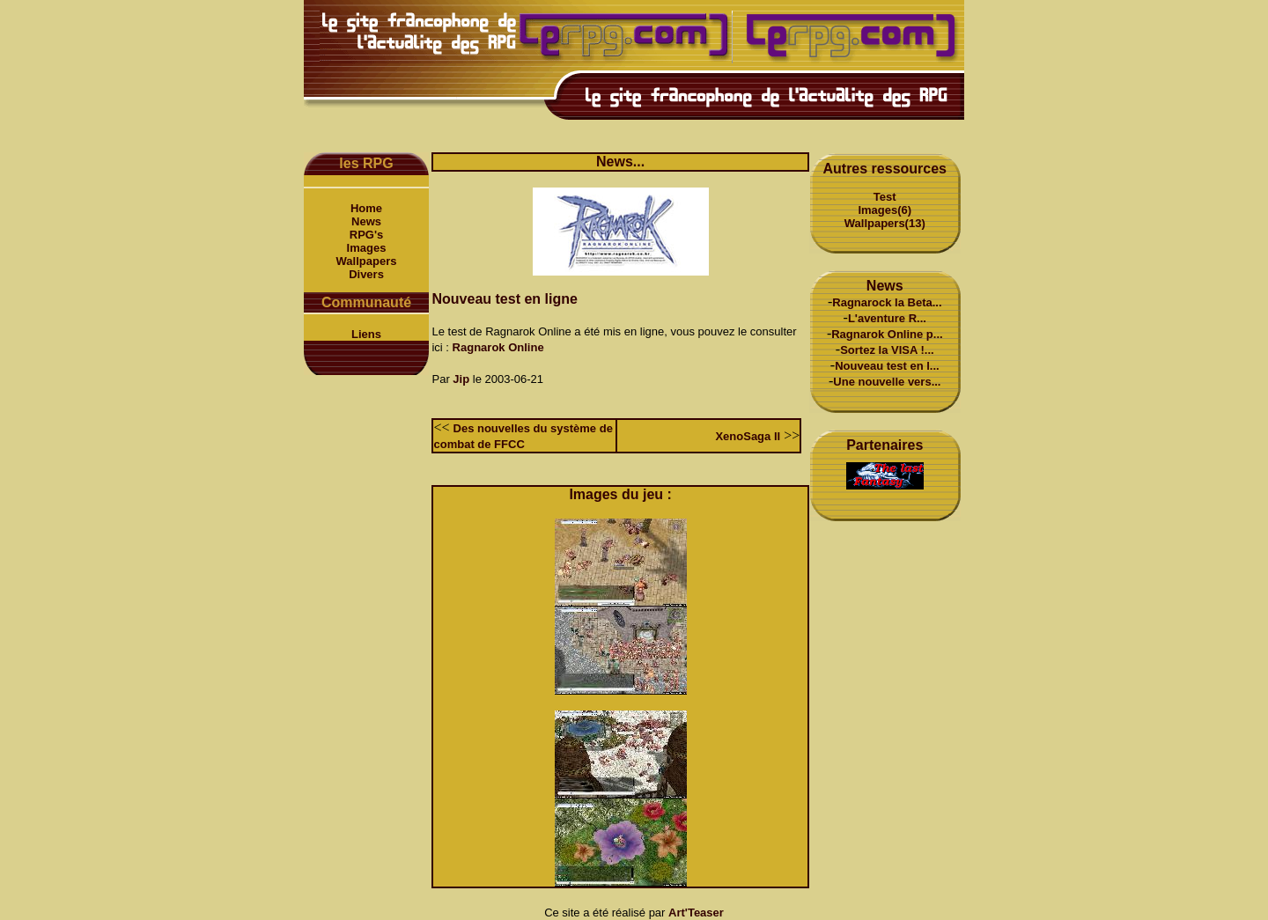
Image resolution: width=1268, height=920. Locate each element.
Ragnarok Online (498, 347)
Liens (366, 334)
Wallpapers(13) (884, 223)
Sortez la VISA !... (886, 350)
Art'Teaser (696, 912)
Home (366, 208)
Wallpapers (366, 261)
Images (367, 247)
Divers (366, 274)
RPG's (367, 234)
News (366, 221)
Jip (461, 379)
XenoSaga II (747, 436)
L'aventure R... (887, 318)
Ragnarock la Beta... (886, 302)
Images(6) (884, 210)
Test (885, 196)
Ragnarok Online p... (886, 334)
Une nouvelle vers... (886, 381)
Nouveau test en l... (887, 365)
